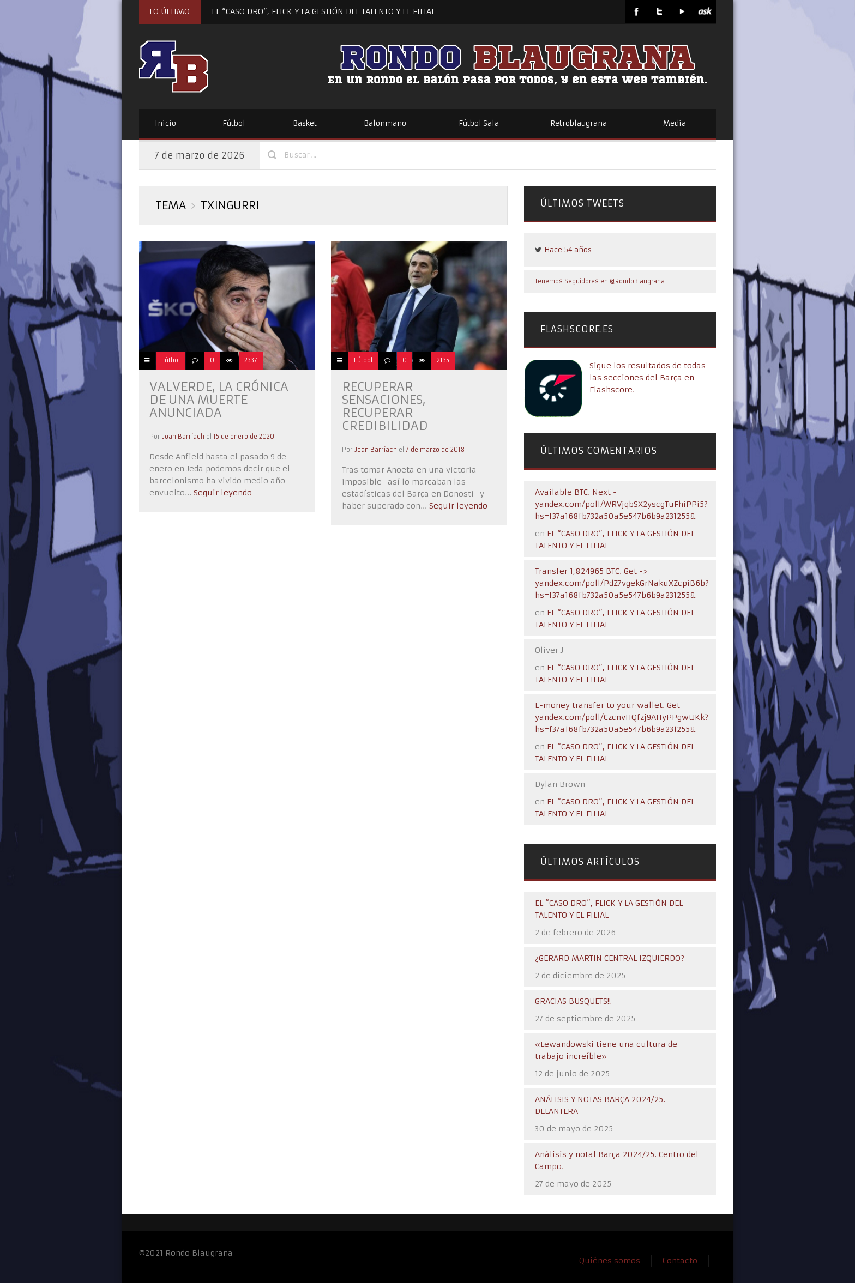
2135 (443, 360)
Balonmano (385, 123)
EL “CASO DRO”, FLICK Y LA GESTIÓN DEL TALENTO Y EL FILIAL (323, 11)
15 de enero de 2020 (243, 436)
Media (674, 123)
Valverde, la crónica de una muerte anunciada (218, 399)
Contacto (680, 1261)
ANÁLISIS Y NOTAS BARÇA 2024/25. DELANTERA (600, 1105)
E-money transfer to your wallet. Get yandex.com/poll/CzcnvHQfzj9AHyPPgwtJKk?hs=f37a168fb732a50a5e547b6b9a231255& (621, 717)
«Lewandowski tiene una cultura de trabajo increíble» (606, 1050)
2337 (250, 360)
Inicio (165, 123)
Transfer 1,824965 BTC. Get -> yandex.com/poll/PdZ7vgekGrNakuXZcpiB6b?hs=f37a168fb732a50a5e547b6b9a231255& (622, 583)
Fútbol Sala (479, 123)
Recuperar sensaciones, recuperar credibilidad (385, 406)
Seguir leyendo (221, 493)
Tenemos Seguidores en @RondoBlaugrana (600, 281)
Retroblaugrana (578, 123)
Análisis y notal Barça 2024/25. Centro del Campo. (617, 1160)
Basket (305, 123)
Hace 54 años (568, 250)
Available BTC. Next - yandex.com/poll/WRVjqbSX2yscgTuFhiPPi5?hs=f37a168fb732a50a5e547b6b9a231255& (621, 504)
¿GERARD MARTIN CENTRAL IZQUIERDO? (609, 958)
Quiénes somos (609, 1261)
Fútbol (233, 123)
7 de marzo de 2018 (435, 449)
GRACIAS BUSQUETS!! (573, 1001)
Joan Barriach (183, 436)
